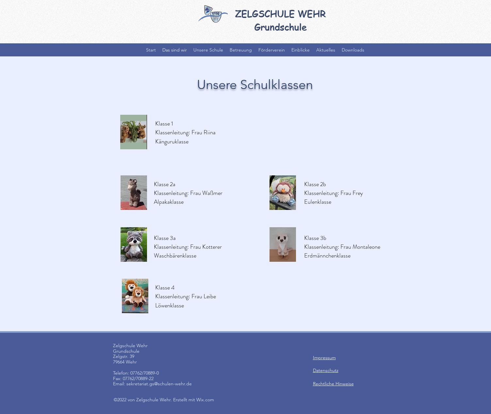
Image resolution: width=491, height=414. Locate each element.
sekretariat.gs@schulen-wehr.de (159, 384)
